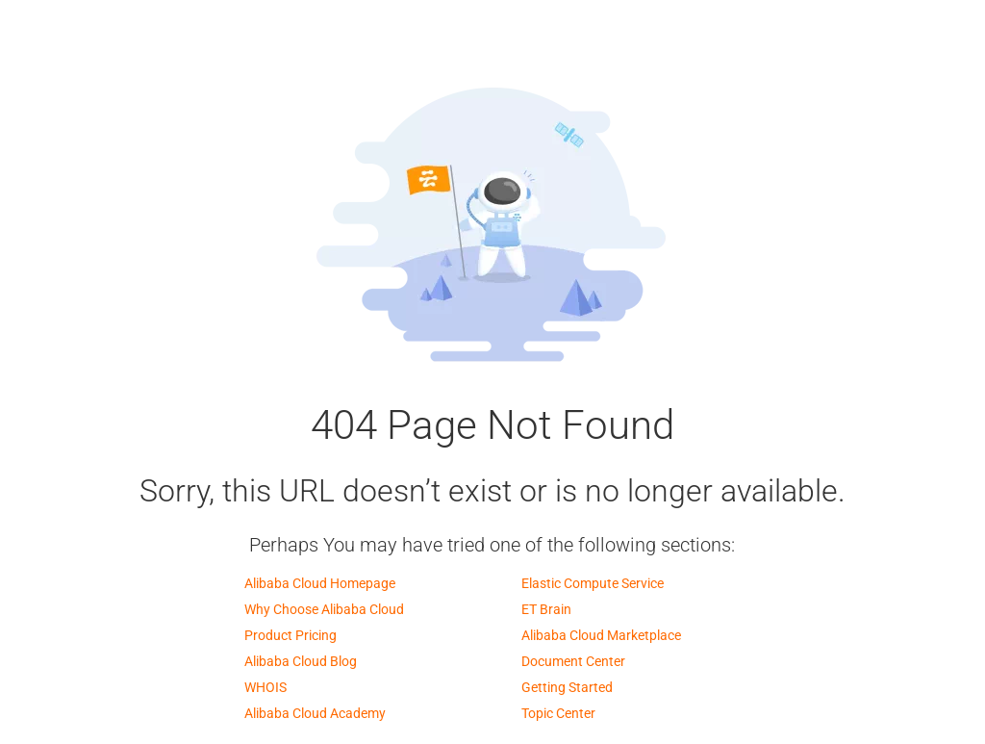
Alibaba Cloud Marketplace (601, 635)
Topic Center (558, 713)
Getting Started (567, 687)
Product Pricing (290, 635)
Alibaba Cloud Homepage (319, 583)
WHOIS (265, 687)
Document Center (573, 661)
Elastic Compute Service (592, 583)
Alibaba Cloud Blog (300, 661)
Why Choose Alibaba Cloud (324, 609)
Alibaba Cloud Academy (315, 713)
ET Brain (546, 609)
